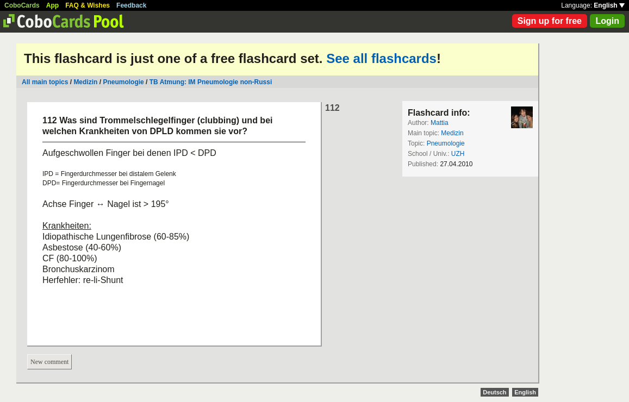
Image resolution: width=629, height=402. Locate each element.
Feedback (131, 5)
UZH (458, 154)
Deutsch (494, 392)
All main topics (45, 82)
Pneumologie (123, 82)
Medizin (85, 82)
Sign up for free (550, 21)
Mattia (440, 123)
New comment (49, 362)
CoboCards (22, 5)
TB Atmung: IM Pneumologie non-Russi (211, 82)
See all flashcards (381, 58)
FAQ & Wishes (87, 5)
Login (607, 21)
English (609, 5)
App (52, 5)
